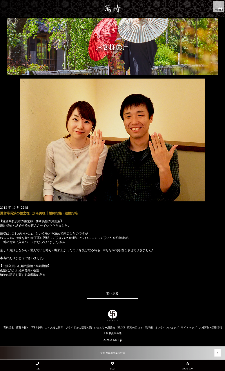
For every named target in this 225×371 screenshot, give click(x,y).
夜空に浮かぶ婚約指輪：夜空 (19, 270)
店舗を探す (22, 327)
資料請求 (8, 327)
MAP (112, 366)
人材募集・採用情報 (210, 327)
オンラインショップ (167, 327)
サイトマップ (189, 327)
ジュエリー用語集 (104, 327)
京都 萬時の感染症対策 (112, 353)
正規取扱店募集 (112, 333)
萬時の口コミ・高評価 (140, 327)
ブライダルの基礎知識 (78, 327)
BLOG (121, 327)
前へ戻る (112, 293)
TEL (37, 366)
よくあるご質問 (54, 327)
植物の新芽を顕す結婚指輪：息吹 (22, 274)
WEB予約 (37, 327)
